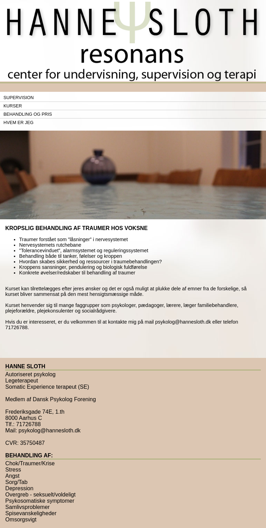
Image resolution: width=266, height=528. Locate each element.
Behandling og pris (27, 114)
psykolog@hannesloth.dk (183, 322)
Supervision (18, 97)
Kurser (12, 105)
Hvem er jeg (18, 122)
